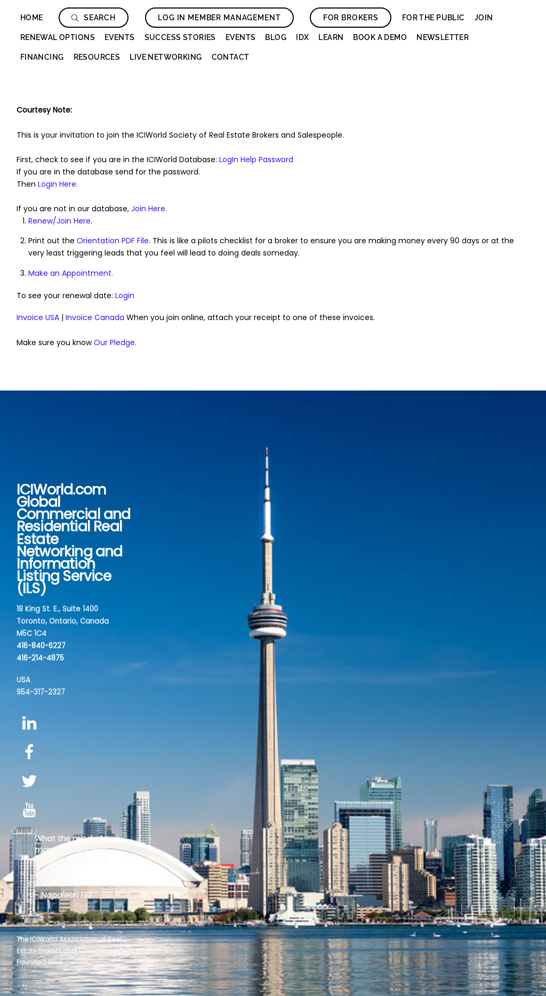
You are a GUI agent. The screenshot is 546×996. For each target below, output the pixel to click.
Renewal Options (57, 37)
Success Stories (180, 37)
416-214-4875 (40, 658)
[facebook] (31, 752)
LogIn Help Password (256, 159)
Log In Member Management (219, 17)
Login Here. (58, 184)
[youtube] (31, 811)
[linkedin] (31, 723)
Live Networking (166, 57)
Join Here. (149, 208)
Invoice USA (38, 317)
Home (31, 17)
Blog (275, 37)
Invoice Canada (95, 317)
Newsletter (442, 37)
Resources (97, 57)
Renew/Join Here (59, 221)
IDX (302, 37)
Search (93, 17)
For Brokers (351, 17)
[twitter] (31, 781)
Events (120, 37)
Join (484, 17)
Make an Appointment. (70, 273)
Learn (330, 37)
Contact (231, 57)
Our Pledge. (115, 342)
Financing (42, 57)
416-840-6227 (41, 646)
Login (124, 295)
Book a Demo (380, 37)
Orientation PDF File (113, 240)
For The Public (433, 17)
